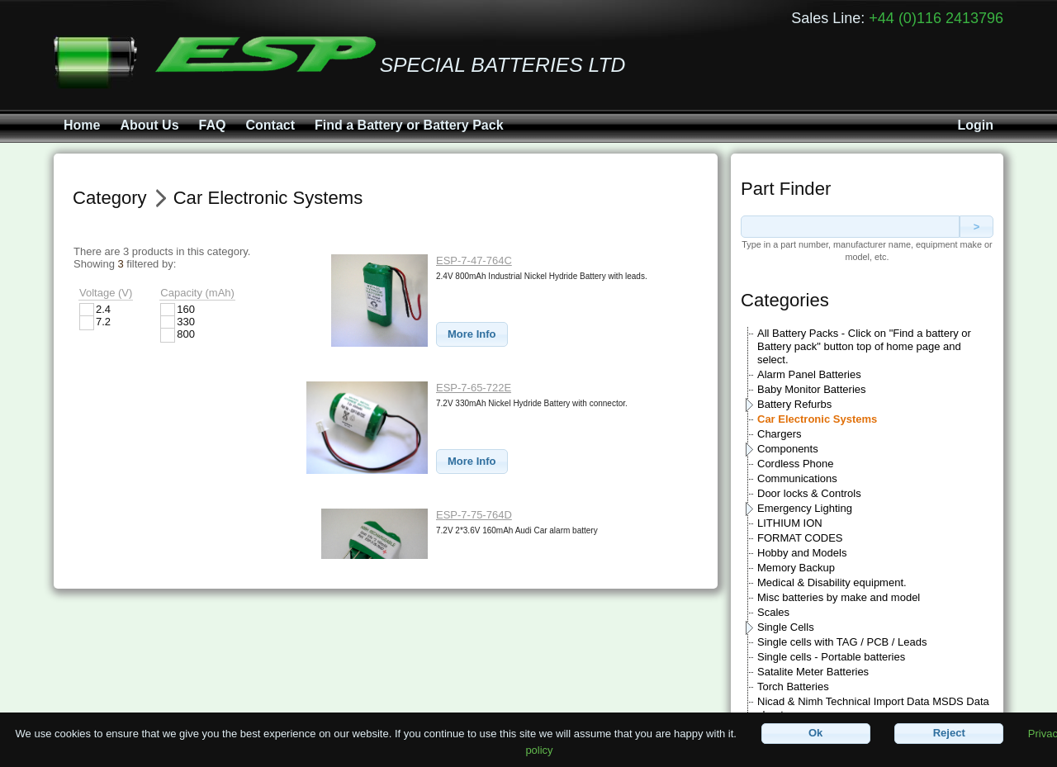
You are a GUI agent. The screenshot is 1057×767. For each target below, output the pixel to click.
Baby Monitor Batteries (811, 389)
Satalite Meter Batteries (813, 671)
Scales (773, 612)
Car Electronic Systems (817, 419)
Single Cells (785, 627)
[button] (472, 335)
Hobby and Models (801, 553)
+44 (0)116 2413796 (936, 18)
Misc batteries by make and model (838, 597)
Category (110, 197)
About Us (149, 125)
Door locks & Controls (809, 493)
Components (787, 449)
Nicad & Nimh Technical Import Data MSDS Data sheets (873, 708)
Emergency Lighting (804, 508)
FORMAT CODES (800, 538)
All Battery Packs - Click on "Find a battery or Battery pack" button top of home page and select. (864, 346)
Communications (797, 478)
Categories (785, 300)
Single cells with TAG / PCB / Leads (842, 642)
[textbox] (850, 226)
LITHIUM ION (789, 523)
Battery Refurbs (794, 404)
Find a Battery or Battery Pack (409, 125)
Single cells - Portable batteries (831, 657)
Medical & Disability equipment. (832, 582)
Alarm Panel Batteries (809, 374)
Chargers (779, 434)
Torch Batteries (793, 686)
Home (82, 125)
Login (975, 125)
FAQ (212, 125)
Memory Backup (796, 567)
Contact (270, 125)
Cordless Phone (795, 463)
